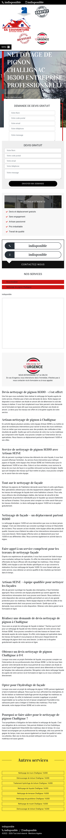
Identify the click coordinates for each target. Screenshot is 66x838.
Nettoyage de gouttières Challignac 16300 (33, 799)
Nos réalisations (14, 97)
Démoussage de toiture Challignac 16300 (33, 778)
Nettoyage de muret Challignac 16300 (33, 804)
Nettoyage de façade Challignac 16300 (33, 788)
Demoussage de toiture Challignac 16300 (33, 809)
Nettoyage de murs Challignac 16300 (33, 773)
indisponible (11, 2)
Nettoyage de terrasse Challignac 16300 (33, 793)
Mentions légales (35, 833)
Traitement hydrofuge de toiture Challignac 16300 (32, 783)
